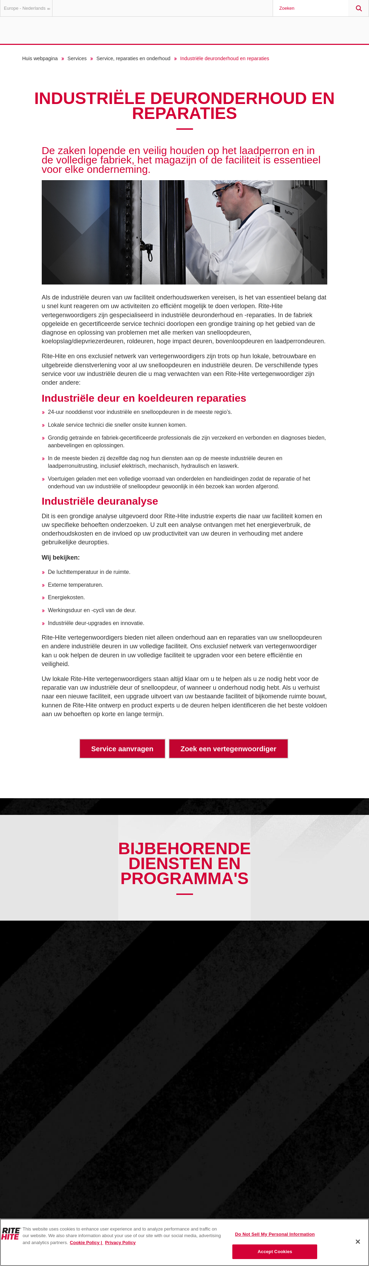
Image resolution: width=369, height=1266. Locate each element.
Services (77, 58)
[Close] (358, 1241)
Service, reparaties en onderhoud (133, 58)
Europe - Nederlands (28, 8)
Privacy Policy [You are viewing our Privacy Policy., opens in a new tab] (120, 1242)
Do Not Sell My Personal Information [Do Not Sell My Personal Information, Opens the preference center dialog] (275, 1234)
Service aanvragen (122, 749)
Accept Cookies (275, 1251)
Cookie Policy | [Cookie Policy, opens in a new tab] (86, 1242)
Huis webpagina (40, 58)
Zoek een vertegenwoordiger (228, 749)
